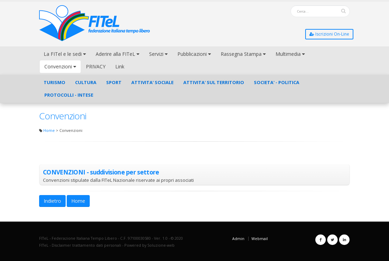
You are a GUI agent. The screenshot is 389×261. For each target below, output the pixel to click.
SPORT (114, 82)
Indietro (52, 200)
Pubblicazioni (194, 54)
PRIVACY (95, 66)
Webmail (259, 238)
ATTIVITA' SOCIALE (152, 82)
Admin (238, 238)
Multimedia (290, 54)
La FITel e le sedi (65, 54)
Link (119, 66)
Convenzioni (60, 66)
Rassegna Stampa (243, 54)
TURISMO (54, 82)
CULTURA (85, 82)
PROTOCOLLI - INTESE (68, 95)
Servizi (158, 54)
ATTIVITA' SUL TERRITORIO (213, 82)
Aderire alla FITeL (117, 54)
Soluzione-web (161, 245)
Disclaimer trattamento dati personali (86, 245)
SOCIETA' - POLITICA (276, 82)
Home (49, 130)
